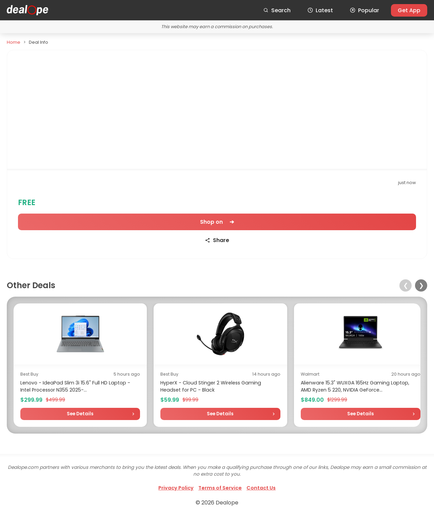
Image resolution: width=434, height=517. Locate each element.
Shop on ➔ (217, 222)
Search (277, 10)
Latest (320, 10)
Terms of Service (220, 487)
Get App (409, 10)
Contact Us (261, 487)
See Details (80, 414)
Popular (364, 10)
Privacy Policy (176, 487)
